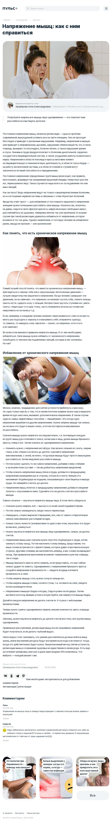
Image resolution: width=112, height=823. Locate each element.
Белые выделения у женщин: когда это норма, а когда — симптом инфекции (54, 766)
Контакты (19, 813)
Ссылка (6, 718)
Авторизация (9, 686)
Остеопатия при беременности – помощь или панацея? (18, 764)
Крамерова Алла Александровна (33, 106)
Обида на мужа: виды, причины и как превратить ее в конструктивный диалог (92, 767)
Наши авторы (33, 813)
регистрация (24, 686)
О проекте (7, 813)
